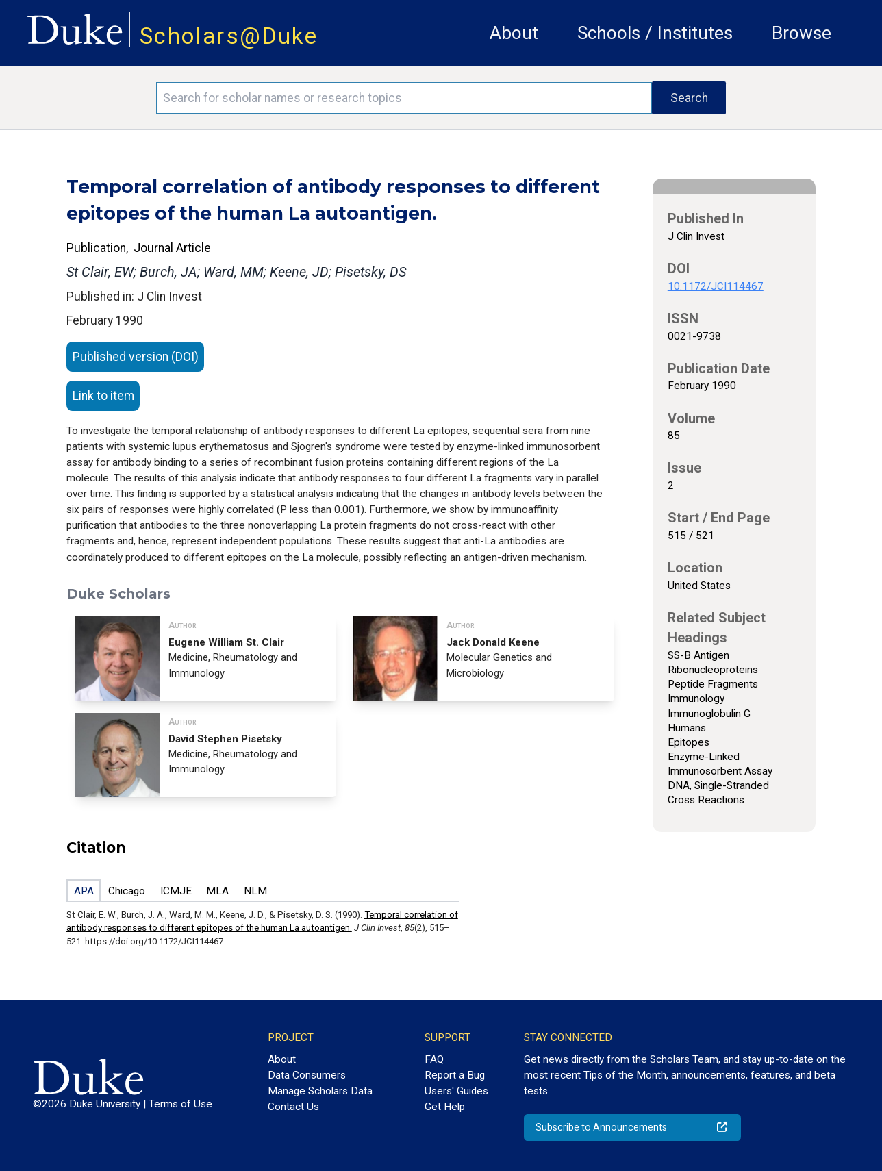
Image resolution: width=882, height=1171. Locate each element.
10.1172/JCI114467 (716, 286)
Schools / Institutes (655, 33)
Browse (801, 33)
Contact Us (293, 1106)
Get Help (445, 1106)
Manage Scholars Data (320, 1091)
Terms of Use (180, 1104)
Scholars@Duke (229, 36)
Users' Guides (456, 1091)
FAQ (434, 1059)
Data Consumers (307, 1075)
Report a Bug (455, 1075)
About (514, 33)
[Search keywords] (404, 98)
